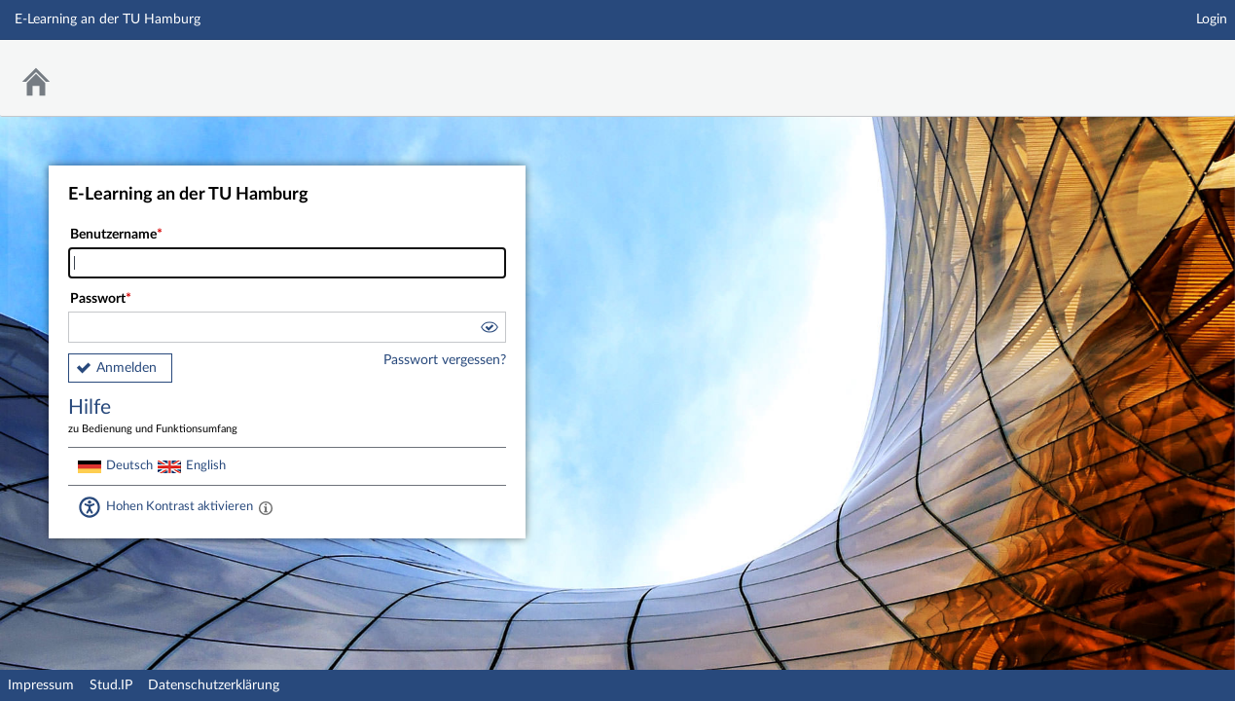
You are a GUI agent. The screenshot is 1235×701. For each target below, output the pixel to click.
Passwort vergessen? (444, 360)
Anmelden (126, 368)
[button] (488, 330)
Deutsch (129, 465)
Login (1211, 19)
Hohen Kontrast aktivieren (179, 506)
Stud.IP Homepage (1160, 65)
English (206, 465)
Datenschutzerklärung (213, 685)
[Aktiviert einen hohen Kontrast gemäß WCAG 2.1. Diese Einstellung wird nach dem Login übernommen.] (265, 507)
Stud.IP (111, 685)
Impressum (41, 685)
